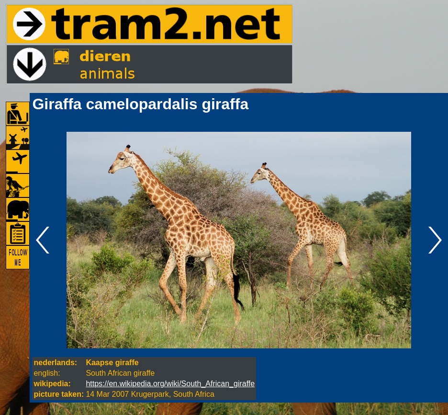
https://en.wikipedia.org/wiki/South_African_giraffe (170, 384)
